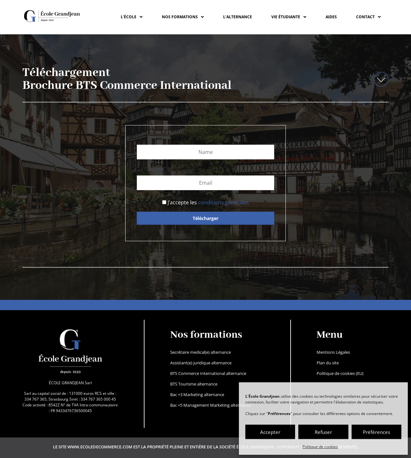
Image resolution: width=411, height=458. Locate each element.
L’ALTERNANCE (237, 17)
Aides (331, 17)
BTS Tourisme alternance (193, 384)
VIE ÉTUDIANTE (288, 17)
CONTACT (368, 17)
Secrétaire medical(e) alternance (200, 352)
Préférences (376, 432)
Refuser (323, 432)
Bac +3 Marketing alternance (197, 394)
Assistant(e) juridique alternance (201, 363)
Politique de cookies (320, 446)
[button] (131, 17)
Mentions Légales (333, 352)
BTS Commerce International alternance (208, 373)
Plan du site (328, 363)
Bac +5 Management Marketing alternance (210, 405)
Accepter (270, 432)
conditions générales (223, 202)
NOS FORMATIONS (183, 17)
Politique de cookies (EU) (340, 373)
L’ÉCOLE (132, 17)
